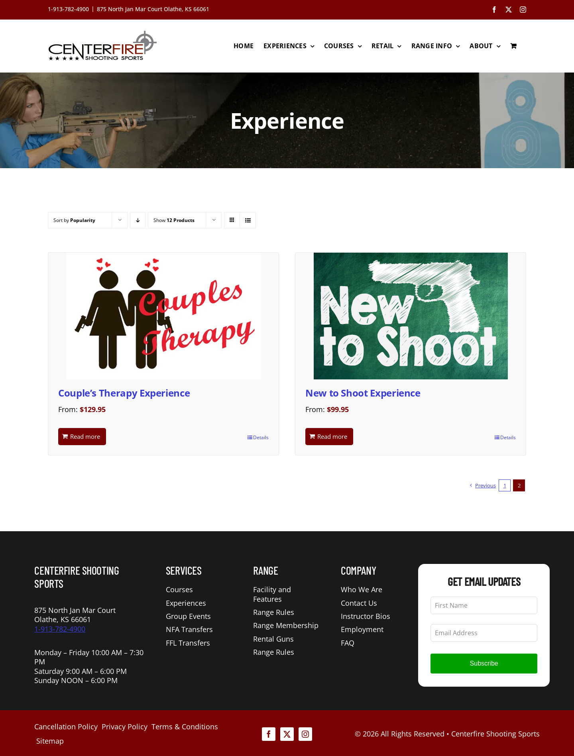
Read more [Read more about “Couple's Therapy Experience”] (85, 436)
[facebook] (268, 734)
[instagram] (305, 734)
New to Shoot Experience (363, 392)
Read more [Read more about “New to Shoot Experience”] (332, 436)
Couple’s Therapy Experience (124, 392)
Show (174, 220)
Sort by (74, 220)
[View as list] (248, 220)
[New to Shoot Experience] (410, 316)
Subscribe (484, 663)
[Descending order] (137, 220)
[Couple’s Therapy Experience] (163, 316)
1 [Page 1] (504, 485)
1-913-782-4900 (59, 629)
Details (261, 437)
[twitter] (287, 734)
